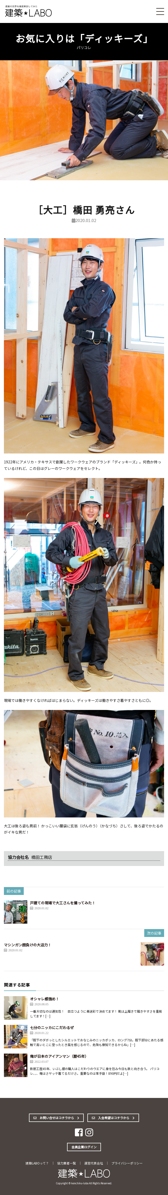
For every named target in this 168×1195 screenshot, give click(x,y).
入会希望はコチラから (113, 1117)
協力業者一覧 (66, 1163)
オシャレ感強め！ (44, 998)
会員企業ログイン (84, 1147)
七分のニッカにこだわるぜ (52, 1027)
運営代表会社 (93, 1163)
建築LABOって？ (37, 1163)
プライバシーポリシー (127, 1163)
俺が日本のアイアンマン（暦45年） (59, 1056)
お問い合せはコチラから (56, 1117)
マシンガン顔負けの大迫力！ (27, 944)
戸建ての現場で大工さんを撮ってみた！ (62, 902)
